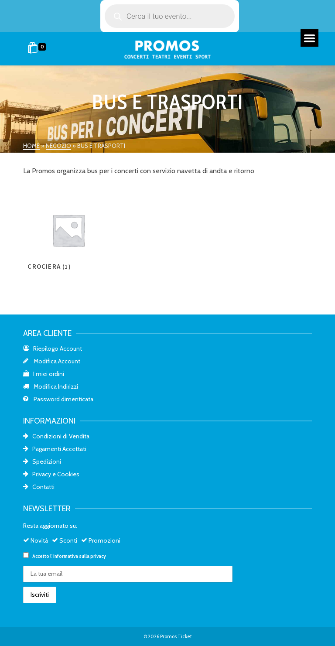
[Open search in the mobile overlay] (169, 16)
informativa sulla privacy (79, 556)
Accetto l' (64, 555)
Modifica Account (51, 361)
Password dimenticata (58, 399)
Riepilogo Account (52, 348)
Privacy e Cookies (51, 474)
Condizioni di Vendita (56, 436)
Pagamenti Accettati (54, 449)
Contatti (39, 487)
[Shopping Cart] (38, 48)
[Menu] (309, 38)
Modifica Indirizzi (50, 386)
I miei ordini (43, 374)
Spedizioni (42, 461)
